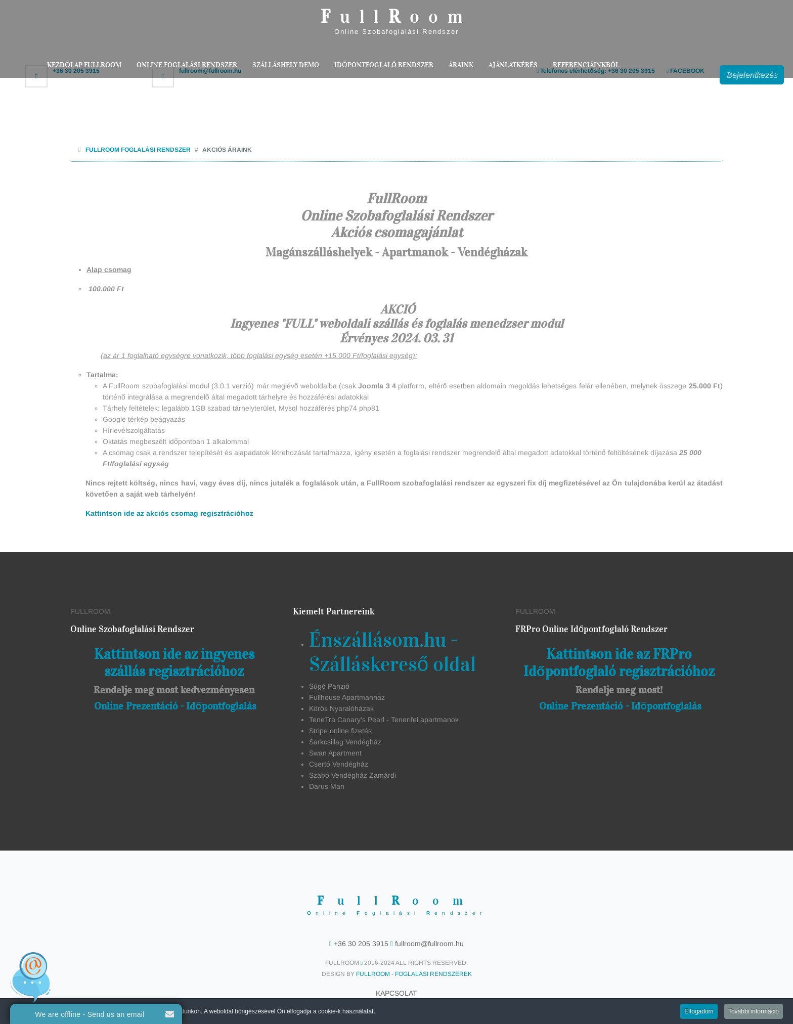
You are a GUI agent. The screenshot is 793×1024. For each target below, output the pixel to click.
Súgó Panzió (329, 686)
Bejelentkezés (751, 74)
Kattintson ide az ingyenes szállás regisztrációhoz (174, 662)
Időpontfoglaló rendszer (383, 65)
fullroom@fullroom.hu (428, 944)
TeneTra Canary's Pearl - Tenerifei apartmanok (384, 720)
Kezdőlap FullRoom (84, 65)
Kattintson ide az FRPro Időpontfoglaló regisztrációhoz (618, 662)
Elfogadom (698, 1012)
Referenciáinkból (586, 65)
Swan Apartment (335, 753)
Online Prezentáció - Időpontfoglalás (175, 706)
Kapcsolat (396, 993)
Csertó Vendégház (338, 764)
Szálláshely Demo (285, 65)
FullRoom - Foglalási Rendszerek (414, 973)
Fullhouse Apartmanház (347, 697)
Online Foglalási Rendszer (187, 65)
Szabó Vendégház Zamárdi (352, 775)
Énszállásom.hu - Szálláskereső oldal (392, 652)
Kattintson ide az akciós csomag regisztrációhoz (169, 513)
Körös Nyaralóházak (341, 708)
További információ (753, 1012)
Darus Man (326, 786)
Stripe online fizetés (340, 731)
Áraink (461, 65)
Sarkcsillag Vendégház (345, 742)
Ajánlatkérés (513, 65)
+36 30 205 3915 (361, 944)
